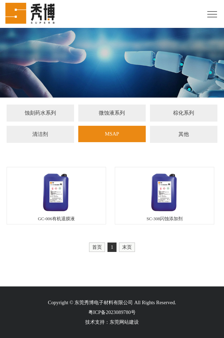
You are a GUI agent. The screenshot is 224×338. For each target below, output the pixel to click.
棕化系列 (183, 113)
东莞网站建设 (124, 322)
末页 (127, 247)
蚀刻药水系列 (40, 113)
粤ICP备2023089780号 (112, 312)
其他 (183, 135)
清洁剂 (40, 135)
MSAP (112, 134)
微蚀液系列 (112, 113)
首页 (97, 247)
